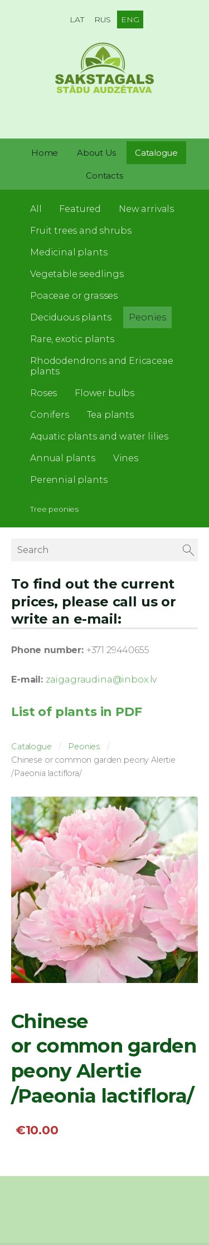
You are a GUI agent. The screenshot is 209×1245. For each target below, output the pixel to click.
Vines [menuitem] (125, 458)
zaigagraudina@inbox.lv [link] (101, 679)
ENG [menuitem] (130, 19)
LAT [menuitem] (77, 19)
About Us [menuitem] (96, 152)
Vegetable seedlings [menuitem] (77, 274)
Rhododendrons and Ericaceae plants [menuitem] (101, 366)
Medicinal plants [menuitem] (68, 252)
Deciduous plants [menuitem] (70, 317)
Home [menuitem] (44, 152)
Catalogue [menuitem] (156, 152)
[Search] (104, 549)
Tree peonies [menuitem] (54, 509)
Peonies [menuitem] (147, 317)
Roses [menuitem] (43, 393)
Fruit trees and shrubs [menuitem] (80, 230)
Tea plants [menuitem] (110, 414)
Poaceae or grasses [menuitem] (74, 295)
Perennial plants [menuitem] (68, 480)
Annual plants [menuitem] (62, 458)
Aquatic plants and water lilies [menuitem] (99, 436)
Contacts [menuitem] (104, 175)
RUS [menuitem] (102, 19)
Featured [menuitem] (80, 209)
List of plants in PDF (76, 711)
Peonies (84, 747)
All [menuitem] (36, 209)
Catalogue (31, 747)
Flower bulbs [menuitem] (104, 393)
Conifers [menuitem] (49, 414)
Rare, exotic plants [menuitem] (72, 339)
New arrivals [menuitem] (146, 209)
